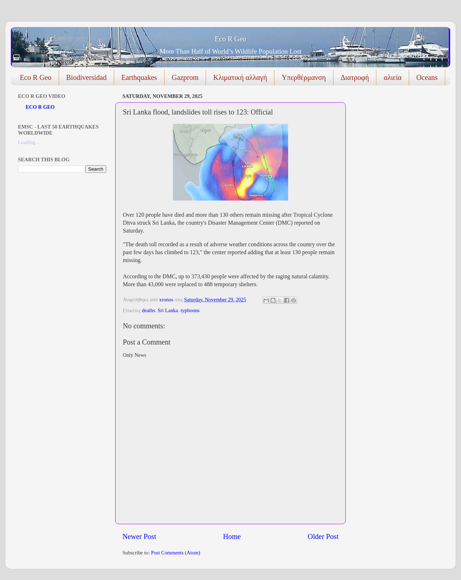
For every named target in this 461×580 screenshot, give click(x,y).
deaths (148, 310)
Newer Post (139, 536)
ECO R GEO (40, 107)
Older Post (323, 536)
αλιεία (393, 77)
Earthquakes (139, 77)
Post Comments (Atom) (175, 553)
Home (232, 536)
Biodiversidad (86, 77)
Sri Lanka (168, 310)
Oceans (427, 77)
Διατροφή (355, 77)
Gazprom (185, 77)
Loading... (28, 142)
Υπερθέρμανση (304, 77)
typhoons (190, 310)
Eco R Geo (230, 39)
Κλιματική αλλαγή (240, 77)
